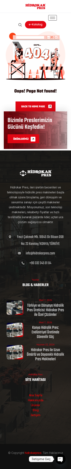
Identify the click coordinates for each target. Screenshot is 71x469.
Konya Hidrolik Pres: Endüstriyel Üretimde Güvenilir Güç (45, 332)
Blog (36, 410)
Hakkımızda (35, 400)
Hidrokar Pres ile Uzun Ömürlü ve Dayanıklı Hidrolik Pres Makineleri (45, 354)
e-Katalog (35, 24)
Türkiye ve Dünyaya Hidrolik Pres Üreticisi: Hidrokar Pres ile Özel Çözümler (45, 310)
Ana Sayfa (35, 395)
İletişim (35, 415)
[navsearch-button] (20, 25)
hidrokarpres (33, 453)
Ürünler (35, 405)
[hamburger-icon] (52, 18)
